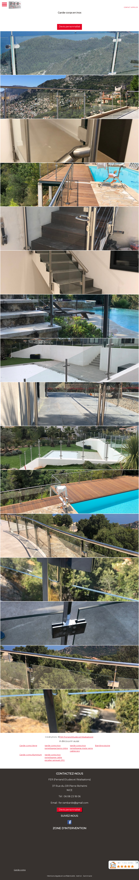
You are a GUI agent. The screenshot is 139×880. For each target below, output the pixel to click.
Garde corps (20, 870)
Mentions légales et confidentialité (61, 876)
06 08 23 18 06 (72, 796)
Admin (79, 876)
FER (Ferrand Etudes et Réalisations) (76, 737)
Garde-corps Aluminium (30, 755)
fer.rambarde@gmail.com (73, 802)
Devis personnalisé (68, 26)
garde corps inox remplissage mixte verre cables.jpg (81, 748)
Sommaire (87, 876)
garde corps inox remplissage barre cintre (56, 746)
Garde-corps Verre (28, 745)
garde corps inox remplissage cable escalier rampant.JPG (55, 757)
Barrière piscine (102, 745)
